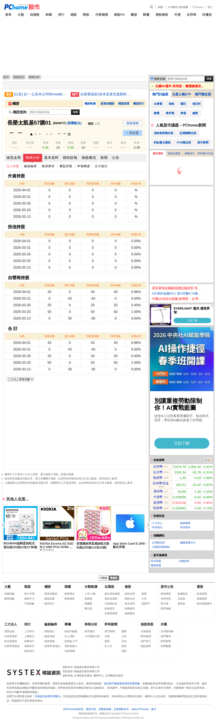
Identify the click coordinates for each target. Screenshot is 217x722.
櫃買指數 (9, 598)
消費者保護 (104, 709)
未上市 (108, 646)
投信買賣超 (10, 641)
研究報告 (89, 631)
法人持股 (12, 166)
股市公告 (167, 586)
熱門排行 (146, 641)
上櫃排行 (29, 636)
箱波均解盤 (70, 631)
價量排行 (190, 153)
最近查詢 (158, 153)
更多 (207, 460)
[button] (148, 525)
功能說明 (184, 561)
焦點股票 (146, 646)
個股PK (119, 14)
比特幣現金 (161, 483)
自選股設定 (111, 603)
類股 (86, 14)
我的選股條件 (204, 603)
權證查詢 (17, 112)
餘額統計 (49, 631)
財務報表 (130, 608)
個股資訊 (18, 77)
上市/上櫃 (89, 593)
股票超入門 (70, 641)
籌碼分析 (32, 157)
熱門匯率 (166, 636)
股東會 (181, 603)
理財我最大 (70, 646)
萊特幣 (158, 491)
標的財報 (70, 157)
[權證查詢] (50, 112)
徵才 (153, 709)
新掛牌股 (166, 593)
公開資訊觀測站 (161, 546)
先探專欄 (69, 651)
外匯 (177, 14)
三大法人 (157, 523)
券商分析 (90, 624)
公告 (115, 157)
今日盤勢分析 (92, 636)
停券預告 (166, 598)
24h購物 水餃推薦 (177, 7)
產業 (107, 641)
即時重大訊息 (205, 153)
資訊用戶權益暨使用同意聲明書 (122, 683)
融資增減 (49, 636)
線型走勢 (14, 157)
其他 (124, 641)
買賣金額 (9, 631)
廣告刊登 (91, 709)
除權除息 (183, 593)
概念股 (88, 608)
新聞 (160, 7)
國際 (124, 631)
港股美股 (161, 14)
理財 (124, 651)
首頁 (8, 14)
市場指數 (29, 603)
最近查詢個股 (112, 593)
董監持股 (66, 166)
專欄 (67, 624)
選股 (73, 14)
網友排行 (29, 651)
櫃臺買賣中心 (188, 542)
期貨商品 (69, 593)
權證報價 (90, 103)
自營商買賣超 (12, 646)
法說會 (181, 598)
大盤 (20, 14)
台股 (107, 636)
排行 (61, 14)
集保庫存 (48, 166)
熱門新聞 (110, 631)
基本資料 (51, 157)
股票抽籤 (166, 608)
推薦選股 (202, 598)
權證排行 (138, 103)
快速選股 (202, 593)
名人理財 (69, 636)
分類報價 (101, 14)
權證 (134, 14)
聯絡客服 (156, 565)
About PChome (140, 709)
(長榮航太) (74, 123)
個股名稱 (159, 78)
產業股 (88, 598)
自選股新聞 (111, 613)
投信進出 (185, 527)
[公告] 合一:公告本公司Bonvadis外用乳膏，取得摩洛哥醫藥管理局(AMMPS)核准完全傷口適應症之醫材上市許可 (40, 94)
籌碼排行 (29, 646)
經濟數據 (166, 646)
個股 (128, 586)
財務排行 (29, 641)
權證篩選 (123, 103)
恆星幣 (158, 508)
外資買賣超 (10, 636)
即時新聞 (111, 624)
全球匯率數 (167, 631)
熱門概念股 (203, 94)
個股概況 (89, 157)
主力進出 (101, 166)
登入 (210, 7)
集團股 (88, 603)
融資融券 (30, 166)
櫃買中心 (29, 598)
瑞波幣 (158, 477)
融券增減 (49, 641)
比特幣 (191, 14)
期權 (146, 14)
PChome (198, 7)
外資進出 (157, 527)
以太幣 (158, 472)
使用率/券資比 (52, 646)
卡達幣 (158, 497)
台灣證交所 (158, 542)
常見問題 (156, 561)
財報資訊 (110, 608)
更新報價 (132, 123)
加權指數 (9, 593)
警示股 (164, 603)
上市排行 (29, 631)
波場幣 (158, 502)
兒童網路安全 (121, 709)
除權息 (207, 14)
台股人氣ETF (181, 94)
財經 (124, 646)
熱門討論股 (160, 94)
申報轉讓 (83, 166)
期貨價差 (69, 598)
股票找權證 (107, 103)
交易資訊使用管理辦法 (47, 696)
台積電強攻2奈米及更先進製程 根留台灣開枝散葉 (107, 94)
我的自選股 (173, 153)
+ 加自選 (132, 133)
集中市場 (29, 593)
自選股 (34, 14)
